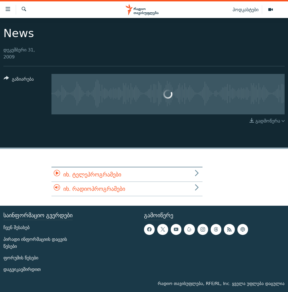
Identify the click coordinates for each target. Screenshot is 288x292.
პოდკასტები (245, 9)
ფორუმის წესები (20, 257)
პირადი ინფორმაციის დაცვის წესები (35, 243)
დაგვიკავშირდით (22, 269)
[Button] (19, 80)
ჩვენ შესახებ (16, 227)
